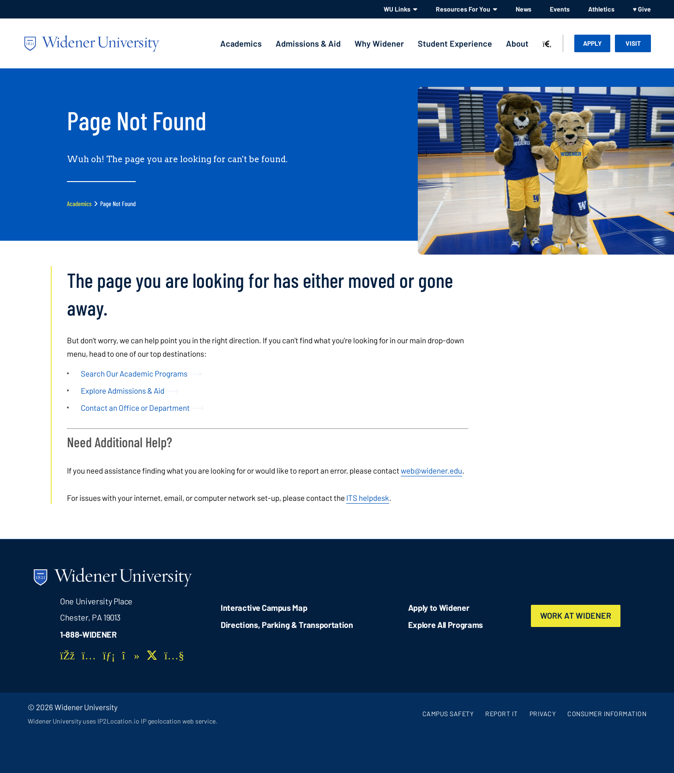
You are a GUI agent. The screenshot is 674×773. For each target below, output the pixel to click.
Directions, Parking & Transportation (287, 625)
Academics (241, 43)
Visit (633, 43)
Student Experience (455, 43)
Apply (592, 43)
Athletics (601, 9)
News (523, 9)
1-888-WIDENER (88, 634)
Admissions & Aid (308, 43)
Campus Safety (448, 714)
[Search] (547, 44)
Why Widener (379, 43)
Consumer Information (606, 714)
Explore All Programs (445, 625)
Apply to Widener (438, 608)
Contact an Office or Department (135, 407)
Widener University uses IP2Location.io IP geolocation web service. (122, 721)
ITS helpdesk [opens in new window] (367, 497)
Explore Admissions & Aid (122, 390)
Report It (501, 714)
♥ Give (642, 9)
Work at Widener (575, 616)
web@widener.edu (431, 470)
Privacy (543, 714)
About (517, 43)
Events (560, 9)
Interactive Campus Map (264, 608)
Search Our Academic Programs (134, 373)
